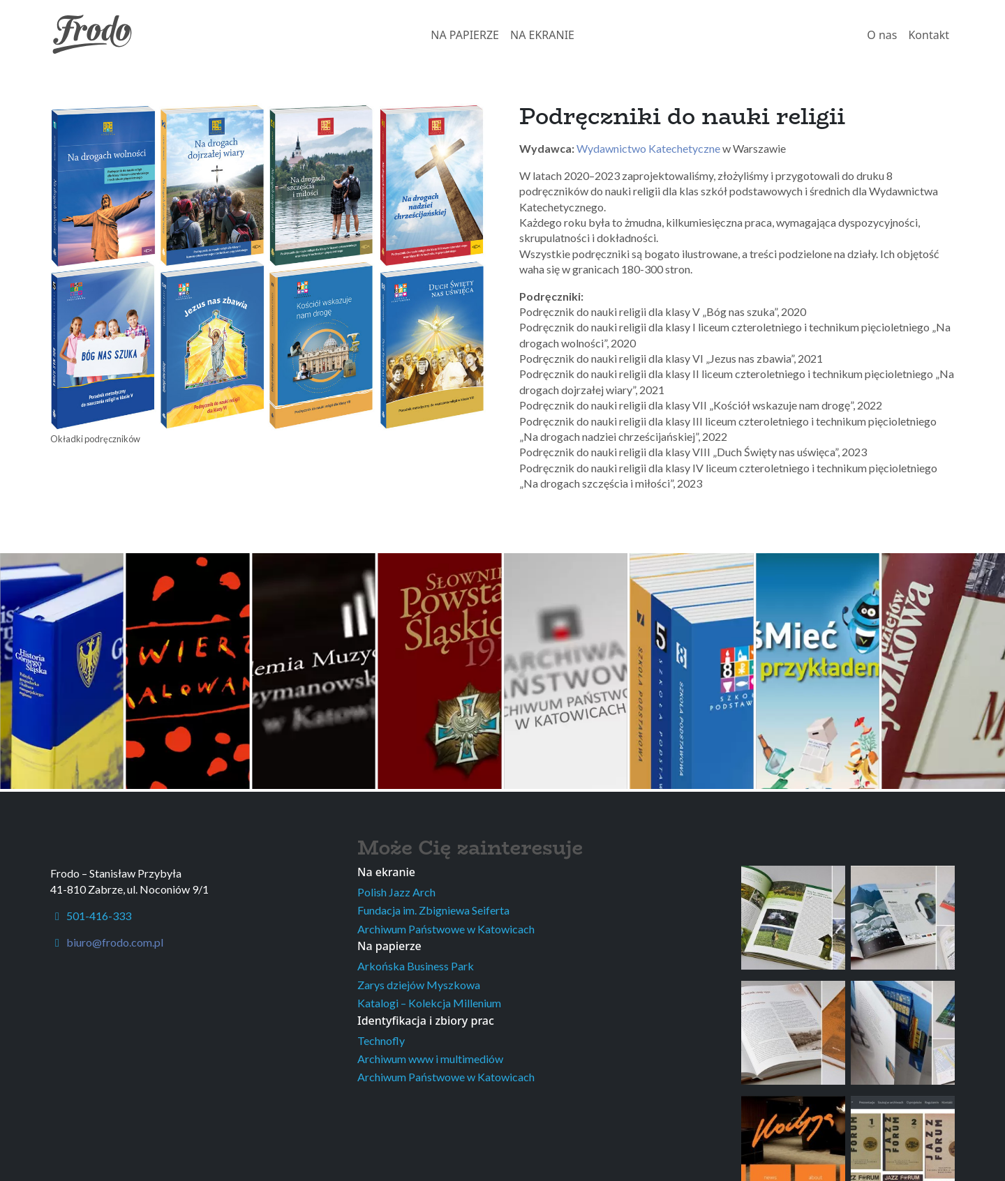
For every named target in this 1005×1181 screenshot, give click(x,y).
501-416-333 (90, 915)
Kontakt (928, 35)
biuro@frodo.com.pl (114, 942)
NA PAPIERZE (465, 35)
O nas (882, 35)
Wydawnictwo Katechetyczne (648, 148)
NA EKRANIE (542, 35)
